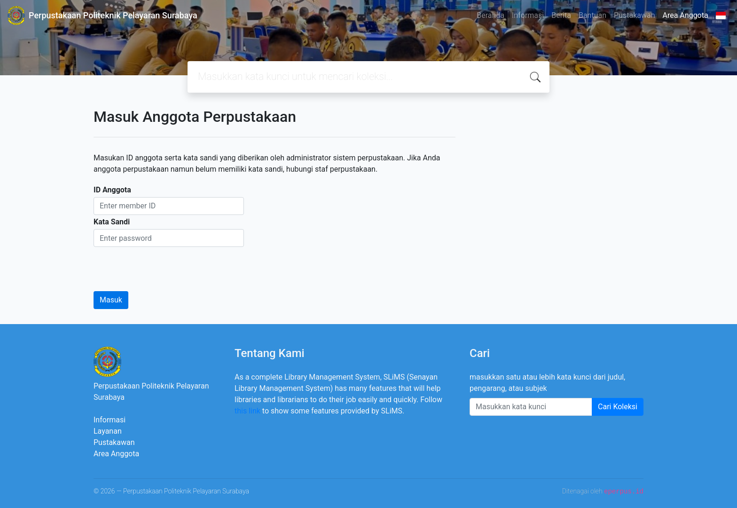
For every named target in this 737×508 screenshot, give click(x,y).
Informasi (528, 15)
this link (247, 410)
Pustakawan (634, 15)
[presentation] (165, 265)
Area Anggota (685, 15)
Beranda (490, 15)
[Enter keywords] (531, 407)
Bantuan (592, 15)
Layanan (108, 431)
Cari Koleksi (617, 406)
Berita (561, 15)
